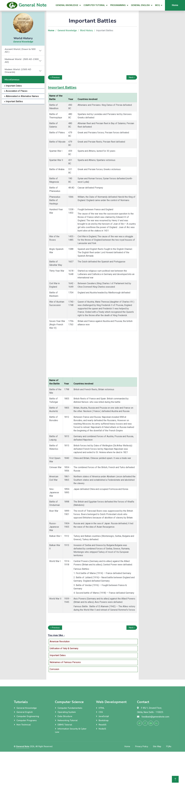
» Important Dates (13, 86)
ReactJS (102, 724)
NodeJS (102, 728)
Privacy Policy (141, 746)
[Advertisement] (23, 146)
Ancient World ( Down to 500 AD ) (20, 50)
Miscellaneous (12, 79)
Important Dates (58, 655)
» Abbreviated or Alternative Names (21, 96)
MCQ (157, 5)
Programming (118, 5)
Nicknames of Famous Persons (65, 662)
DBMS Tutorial (65, 724)
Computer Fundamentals (70, 708)
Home (127, 746)
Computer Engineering (28, 716)
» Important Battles (13, 101)
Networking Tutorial (68, 720)
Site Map (157, 746)
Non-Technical (24, 724)
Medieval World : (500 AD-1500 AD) (22, 60)
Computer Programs (27, 720)
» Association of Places (15, 91)
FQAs (168, 746)
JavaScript (104, 716)
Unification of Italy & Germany (64, 648)
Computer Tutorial (94, 5)
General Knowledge (67, 5)
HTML (101, 708)
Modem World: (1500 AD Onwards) (18, 71)
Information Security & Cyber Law (71, 730)
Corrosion (54, 669)
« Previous (55, 77)
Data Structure (65, 716)
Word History (86, 30)
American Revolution (60, 641)
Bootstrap (104, 720)
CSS (101, 712)
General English (140, 5)
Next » (132, 77)
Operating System (67, 712)
